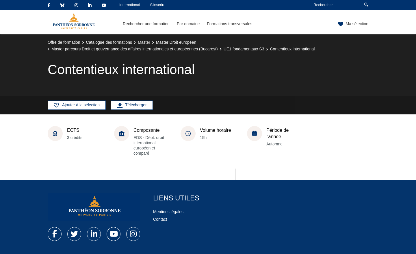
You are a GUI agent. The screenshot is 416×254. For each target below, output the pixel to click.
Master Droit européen (176, 42)
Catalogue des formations (109, 42)
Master (144, 42)
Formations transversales (229, 23)
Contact (160, 219)
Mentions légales (168, 211)
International (129, 5)
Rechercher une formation (146, 23)
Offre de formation (64, 42)
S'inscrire (158, 5)
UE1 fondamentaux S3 (244, 49)
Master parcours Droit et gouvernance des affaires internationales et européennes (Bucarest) (134, 49)
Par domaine (188, 23)
